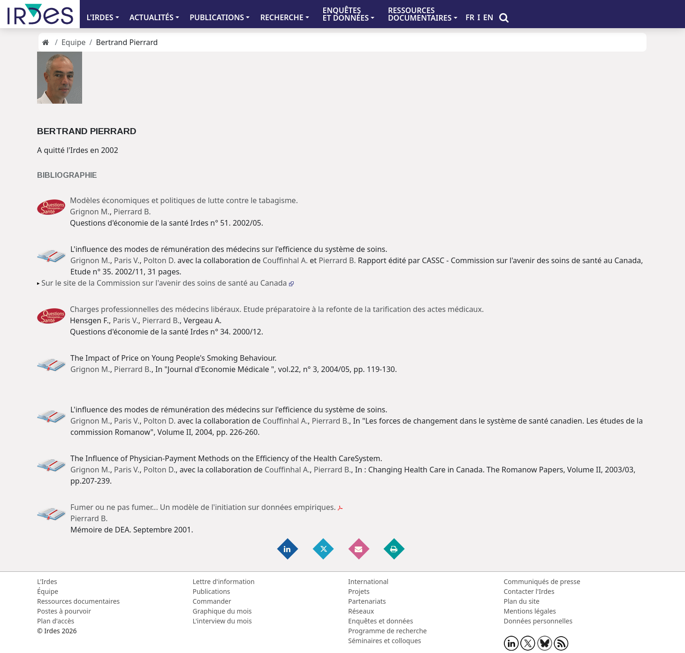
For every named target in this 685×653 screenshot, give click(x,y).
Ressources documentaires (78, 601)
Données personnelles (538, 620)
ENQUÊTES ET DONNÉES (345, 14)
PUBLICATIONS (217, 17)
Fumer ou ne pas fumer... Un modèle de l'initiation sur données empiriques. (206, 507)
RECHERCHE (282, 17)
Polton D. (159, 260)
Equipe (73, 42)
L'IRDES (99, 17)
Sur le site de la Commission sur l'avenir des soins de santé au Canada (167, 283)
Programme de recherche (387, 630)
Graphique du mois (222, 611)
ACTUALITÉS (151, 17)
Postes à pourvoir (64, 611)
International (368, 581)
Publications (211, 591)
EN (488, 17)
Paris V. (126, 260)
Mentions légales (530, 611)
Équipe (47, 591)
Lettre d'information (224, 581)
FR (469, 17)
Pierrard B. (132, 211)
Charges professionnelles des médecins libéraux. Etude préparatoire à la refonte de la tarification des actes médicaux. (277, 309)
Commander (212, 601)
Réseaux (361, 611)
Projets (359, 591)
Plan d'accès (55, 620)
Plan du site (522, 601)
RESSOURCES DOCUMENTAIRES (420, 14)
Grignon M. (90, 211)
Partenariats (367, 601)
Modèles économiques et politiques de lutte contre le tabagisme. (184, 200)
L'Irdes (47, 581)
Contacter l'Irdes (529, 591)
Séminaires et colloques (384, 640)
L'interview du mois (222, 620)
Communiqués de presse (542, 581)
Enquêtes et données (380, 620)
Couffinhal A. (285, 260)
